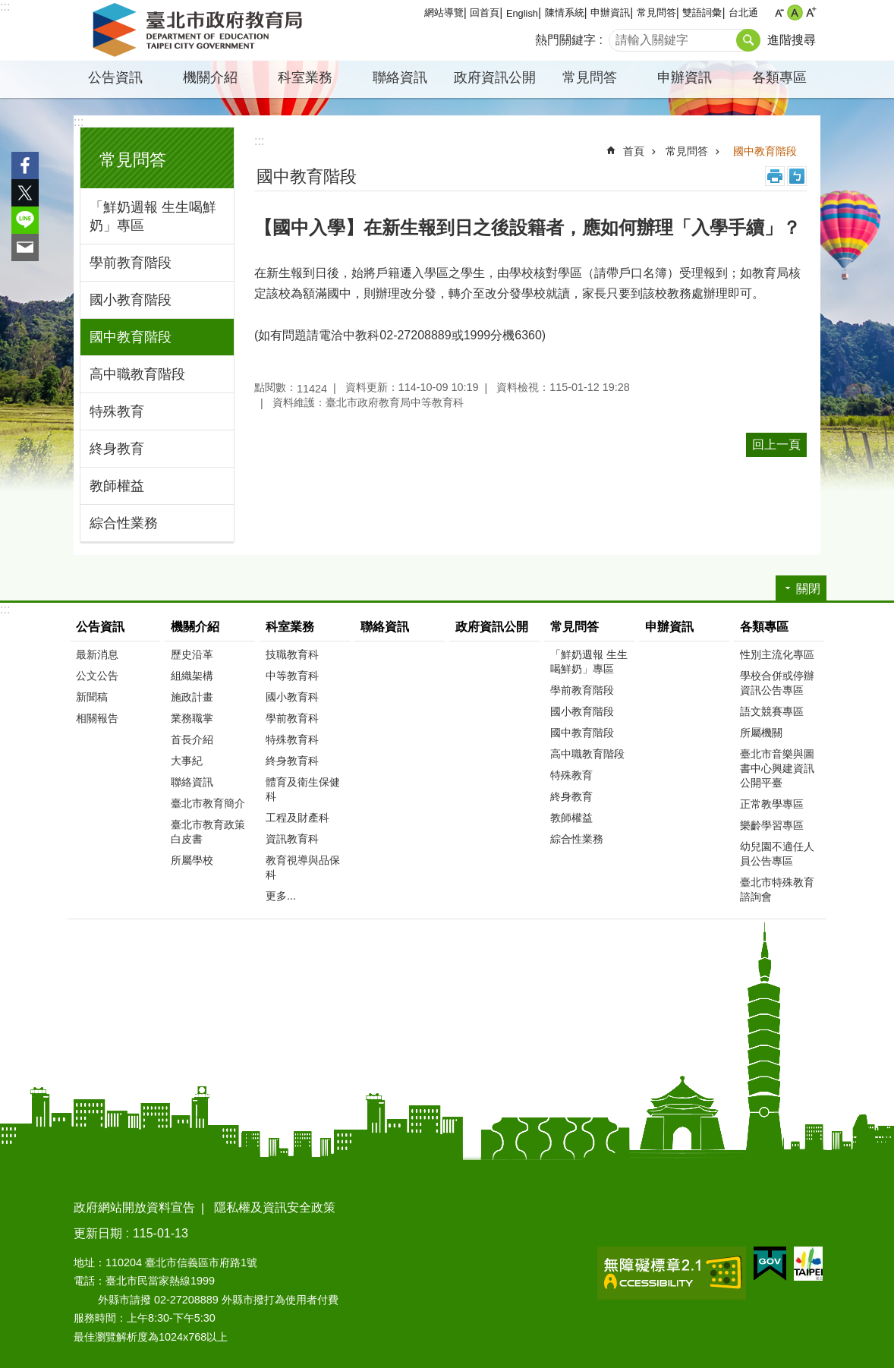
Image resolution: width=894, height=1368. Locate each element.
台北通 (743, 12)
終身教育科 (292, 761)
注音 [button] (797, 176)
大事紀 (187, 761)
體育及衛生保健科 (303, 789)
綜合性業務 (124, 523)
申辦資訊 (610, 12)
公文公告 (97, 676)
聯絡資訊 (400, 77)
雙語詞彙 (702, 12)
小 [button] (779, 12)
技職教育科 (292, 654)
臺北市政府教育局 (200, 30)
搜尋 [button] (748, 40)
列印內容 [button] (775, 176)
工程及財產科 (297, 818)
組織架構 (192, 676)
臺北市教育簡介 (208, 803)
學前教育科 (292, 718)
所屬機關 (761, 733)
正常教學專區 (772, 804)
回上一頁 (776, 444)
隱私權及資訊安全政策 (274, 1207)
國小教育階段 (131, 299)
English (522, 13)
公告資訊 (115, 77)
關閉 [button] (808, 588)
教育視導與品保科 (303, 867)
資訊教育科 (292, 839)
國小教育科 (292, 697)
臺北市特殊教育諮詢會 (777, 889)
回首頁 (484, 12)
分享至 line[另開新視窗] (25, 220)
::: (5, 6)
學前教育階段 (131, 262)
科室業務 (305, 77)
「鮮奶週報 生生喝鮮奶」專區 (153, 216)
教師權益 (117, 485)
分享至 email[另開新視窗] (25, 247)
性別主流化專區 (777, 654)
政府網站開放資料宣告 (134, 1207)
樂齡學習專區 (772, 825)
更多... (281, 896)
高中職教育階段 (137, 374)
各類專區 (779, 77)
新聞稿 (92, 697)
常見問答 (656, 12)
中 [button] (795, 12)
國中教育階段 (131, 337)
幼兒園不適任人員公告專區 (777, 853)
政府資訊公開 (495, 77)
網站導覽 (444, 12)
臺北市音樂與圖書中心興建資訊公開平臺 (777, 768)
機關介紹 (210, 77)
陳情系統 (564, 12)
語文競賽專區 (772, 711)
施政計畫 (192, 697)
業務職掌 (192, 718)
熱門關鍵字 (565, 39)
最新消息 (97, 654)
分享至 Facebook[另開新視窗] (25, 165)
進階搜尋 (791, 39)
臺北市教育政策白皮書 (208, 831)
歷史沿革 (192, 654)
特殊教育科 (292, 739)
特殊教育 (117, 411)
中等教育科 (292, 676)
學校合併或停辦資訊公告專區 (777, 683)
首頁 (633, 151)
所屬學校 (192, 860)
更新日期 (98, 1233)
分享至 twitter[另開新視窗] (25, 192)
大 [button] (811, 12)
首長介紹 (192, 739)
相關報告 (97, 718)
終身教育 (117, 448)
